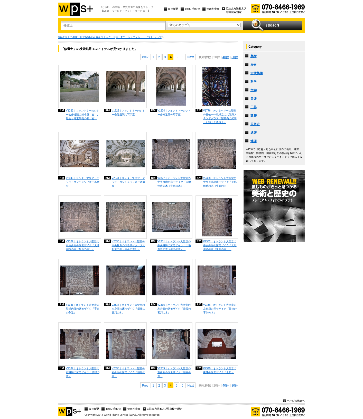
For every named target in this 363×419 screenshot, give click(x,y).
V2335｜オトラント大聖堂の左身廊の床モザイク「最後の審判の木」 (174, 308)
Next (190, 57)
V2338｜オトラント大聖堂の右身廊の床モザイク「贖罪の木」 (128, 372)
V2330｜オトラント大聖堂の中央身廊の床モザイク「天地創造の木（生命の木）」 (128, 245)
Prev (145, 57)
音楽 (253, 98)
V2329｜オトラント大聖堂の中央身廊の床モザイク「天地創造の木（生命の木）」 (82, 245)
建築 (253, 115)
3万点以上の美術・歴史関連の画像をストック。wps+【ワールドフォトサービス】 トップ (110, 37)
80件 (234, 57)
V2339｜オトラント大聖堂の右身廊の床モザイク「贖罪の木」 (174, 372)
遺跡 (253, 132)
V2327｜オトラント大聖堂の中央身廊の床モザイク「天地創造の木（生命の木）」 (174, 182)
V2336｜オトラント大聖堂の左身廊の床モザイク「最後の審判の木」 (220, 308)
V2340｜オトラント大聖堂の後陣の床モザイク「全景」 (219, 370)
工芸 (253, 107)
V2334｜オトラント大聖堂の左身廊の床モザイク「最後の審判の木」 (128, 308)
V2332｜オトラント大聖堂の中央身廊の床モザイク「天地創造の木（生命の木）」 (220, 245)
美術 (253, 56)
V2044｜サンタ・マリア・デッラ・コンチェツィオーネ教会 (128, 182)
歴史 (253, 64)
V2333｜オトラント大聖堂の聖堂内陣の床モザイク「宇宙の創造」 (82, 308)
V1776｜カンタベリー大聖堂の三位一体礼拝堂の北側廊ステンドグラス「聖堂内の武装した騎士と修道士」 (220, 116)
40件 (225, 57)
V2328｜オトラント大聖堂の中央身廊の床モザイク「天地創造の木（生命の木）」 (220, 182)
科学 (253, 81)
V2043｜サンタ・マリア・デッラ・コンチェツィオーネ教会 (82, 182)
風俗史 (255, 124)
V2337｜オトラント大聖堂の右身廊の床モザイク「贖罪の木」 (82, 372)
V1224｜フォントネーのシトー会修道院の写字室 (174, 112)
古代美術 (256, 73)
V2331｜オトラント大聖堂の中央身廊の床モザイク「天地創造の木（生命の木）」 (174, 245)
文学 (253, 90)
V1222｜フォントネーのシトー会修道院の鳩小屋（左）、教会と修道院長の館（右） (82, 114)
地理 (253, 141)
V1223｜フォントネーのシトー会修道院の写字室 (128, 112)
